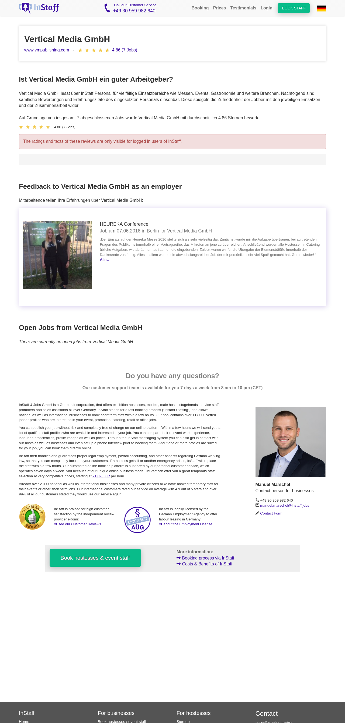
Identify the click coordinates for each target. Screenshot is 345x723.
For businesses (116, 713)
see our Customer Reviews (77, 524)
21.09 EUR (101, 476)
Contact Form (271, 513)
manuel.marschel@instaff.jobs (284, 505)
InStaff (26, 713)
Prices (219, 8)
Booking (200, 8)
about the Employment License (185, 524)
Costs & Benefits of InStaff (204, 564)
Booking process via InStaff (205, 558)
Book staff (294, 8)
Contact (267, 713)
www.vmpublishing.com (46, 50)
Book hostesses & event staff (95, 558)
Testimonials (243, 8)
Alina (104, 260)
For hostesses (194, 713)
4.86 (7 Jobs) (124, 50)
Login (266, 8)
